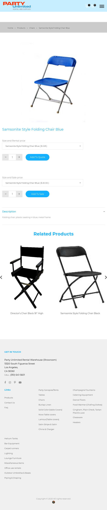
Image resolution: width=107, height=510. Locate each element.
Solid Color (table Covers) (50, 409)
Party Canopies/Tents (48, 390)
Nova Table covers (47, 414)
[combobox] (42, 146)
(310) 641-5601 (17, 374)
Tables (42, 395)
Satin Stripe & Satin (48, 424)
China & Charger (46, 429)
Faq (6, 407)
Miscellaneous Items (14, 463)
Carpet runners (11, 448)
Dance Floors (79, 400)
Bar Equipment (11, 443)
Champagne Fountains (84, 390)
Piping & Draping (12, 478)
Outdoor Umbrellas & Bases (17, 473)
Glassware (78, 417)
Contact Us (9, 402)
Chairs (33, 28)
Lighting (8, 453)
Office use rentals (12, 468)
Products (22, 28)
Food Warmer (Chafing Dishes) (87, 405)
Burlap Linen (45, 405)
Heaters (76, 422)
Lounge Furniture (12, 458)
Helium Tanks (11, 438)
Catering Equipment (83, 395)
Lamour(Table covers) (49, 419)
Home (11, 28)
